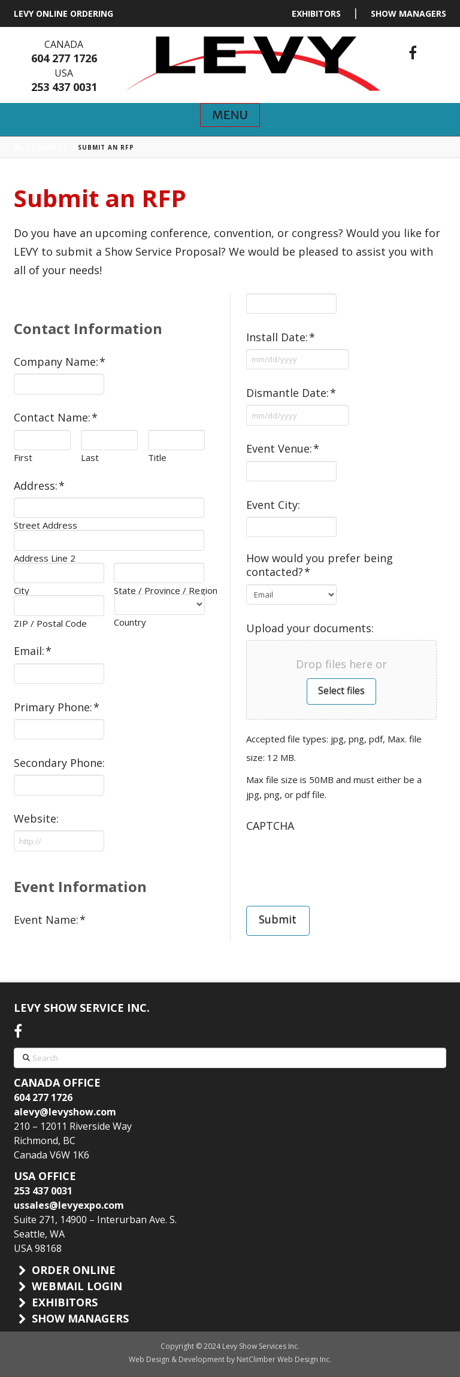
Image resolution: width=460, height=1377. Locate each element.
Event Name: (50, 920)
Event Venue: (283, 449)
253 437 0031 (64, 87)
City (21, 590)
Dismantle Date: (291, 393)
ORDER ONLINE (74, 1270)
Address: (39, 486)
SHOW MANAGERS (408, 13)
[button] (229, 115)
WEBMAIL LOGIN (77, 1286)
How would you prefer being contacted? (319, 565)
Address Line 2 (44, 558)
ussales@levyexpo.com (69, 1205)
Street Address (45, 525)
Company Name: (60, 362)
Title (157, 457)
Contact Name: (56, 417)
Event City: (273, 505)
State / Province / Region (159, 590)
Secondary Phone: (59, 763)
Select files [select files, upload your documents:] (341, 690)
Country (130, 622)
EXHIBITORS (316, 13)
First (23, 457)
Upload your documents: (310, 628)
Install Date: (281, 337)
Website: (36, 819)
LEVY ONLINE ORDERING (63, 13)
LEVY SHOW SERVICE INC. (82, 1007)
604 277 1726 (64, 58)
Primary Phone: (57, 707)
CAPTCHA (270, 826)
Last (90, 457)
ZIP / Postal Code (50, 623)
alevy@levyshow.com (65, 1111)
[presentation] (337, 861)
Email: (33, 651)
